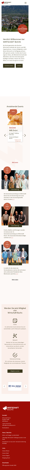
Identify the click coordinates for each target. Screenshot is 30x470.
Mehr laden (15, 279)
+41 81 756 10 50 (6, 423)
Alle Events (15, 162)
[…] (13, 199)
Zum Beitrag (15, 189)
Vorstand (19, 65)
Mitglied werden (15, 371)
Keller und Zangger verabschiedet (10, 435)
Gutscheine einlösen (9, 65)
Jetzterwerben (22, 29)
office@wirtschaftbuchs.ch (8, 425)
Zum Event (12, 127)
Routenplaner (5, 427)
